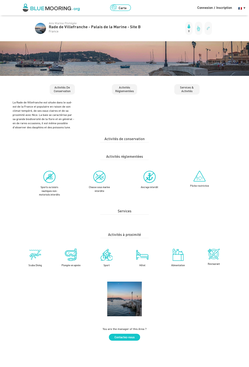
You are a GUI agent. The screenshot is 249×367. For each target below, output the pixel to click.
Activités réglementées (124, 89)
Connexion (205, 8)
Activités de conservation (62, 89)
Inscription (224, 8)
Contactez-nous (124, 337)
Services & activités (187, 89)
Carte (119, 8)
